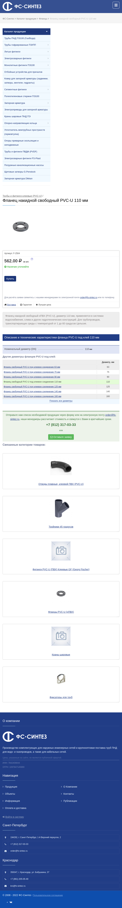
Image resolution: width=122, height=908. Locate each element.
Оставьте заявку (61, 437)
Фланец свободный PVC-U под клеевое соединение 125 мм (32, 386)
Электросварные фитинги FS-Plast (22, 158)
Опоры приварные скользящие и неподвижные (21, 142)
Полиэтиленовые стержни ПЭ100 (21, 96)
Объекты (10, 793)
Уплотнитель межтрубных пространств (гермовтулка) (24, 132)
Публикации (70, 801)
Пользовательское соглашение (48, 895)
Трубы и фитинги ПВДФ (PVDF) (20, 151)
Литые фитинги (12, 51)
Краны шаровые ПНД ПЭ (17, 116)
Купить (10, 278)
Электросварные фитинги (17, 58)
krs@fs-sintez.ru (17, 886)
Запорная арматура (14, 103)
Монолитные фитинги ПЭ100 (19, 65)
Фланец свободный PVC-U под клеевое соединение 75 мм (32, 372)
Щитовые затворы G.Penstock (20, 171)
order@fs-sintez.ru (88, 297)
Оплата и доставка (15, 808)
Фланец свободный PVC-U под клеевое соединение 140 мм (32, 391)
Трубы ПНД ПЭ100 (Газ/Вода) (19, 38)
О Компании (70, 786)
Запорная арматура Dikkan (18, 178)
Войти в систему (14, 816)
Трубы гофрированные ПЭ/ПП (20, 45)
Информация (12, 801)
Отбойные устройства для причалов (23, 72)
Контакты (68, 793)
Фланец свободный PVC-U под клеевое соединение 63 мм (32, 367)
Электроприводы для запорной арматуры (26, 109)
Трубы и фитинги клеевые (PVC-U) (22, 196)
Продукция (11, 786)
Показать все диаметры (61, 401)
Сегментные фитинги (15, 89)
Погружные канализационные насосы (24, 165)
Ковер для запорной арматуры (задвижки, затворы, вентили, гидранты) (26, 80)
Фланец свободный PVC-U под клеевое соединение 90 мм (32, 377)
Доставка (11, 305)
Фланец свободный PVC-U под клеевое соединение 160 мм (32, 396)
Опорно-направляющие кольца (20, 123)
